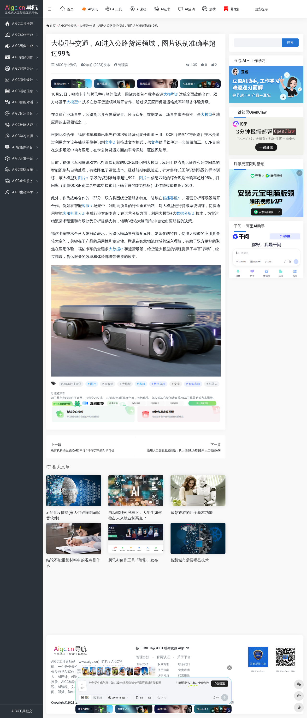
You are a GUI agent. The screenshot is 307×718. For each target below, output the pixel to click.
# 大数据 (107, 384)
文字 (108, 142)
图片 (82, 178)
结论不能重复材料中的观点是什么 (73, 563)
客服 (85, 205)
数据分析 (184, 213)
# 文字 (175, 384)
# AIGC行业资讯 (71, 384)
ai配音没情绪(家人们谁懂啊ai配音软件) (73, 515)
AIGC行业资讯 (68, 25)
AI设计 (63, 677)
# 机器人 (211, 384)
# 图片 (92, 384)
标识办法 (142, 664)
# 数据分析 (158, 384)
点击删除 (207, 398)
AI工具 (55, 398)
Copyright (58, 702)
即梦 (61, 692)
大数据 (114, 249)
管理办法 (142, 657)
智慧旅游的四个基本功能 (192, 512)
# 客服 (141, 384)
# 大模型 (124, 384)
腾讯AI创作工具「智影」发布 (133, 560)
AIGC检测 (68, 682)
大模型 (169, 94)
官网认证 (163, 657)
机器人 (76, 213)
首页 (53, 25)
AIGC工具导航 (189, 398)
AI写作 (69, 672)
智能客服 (170, 198)
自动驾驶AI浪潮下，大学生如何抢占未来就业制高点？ (135, 515)
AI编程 (63, 687)
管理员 (121, 65)
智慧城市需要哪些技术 (190, 560)
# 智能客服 (193, 384)
